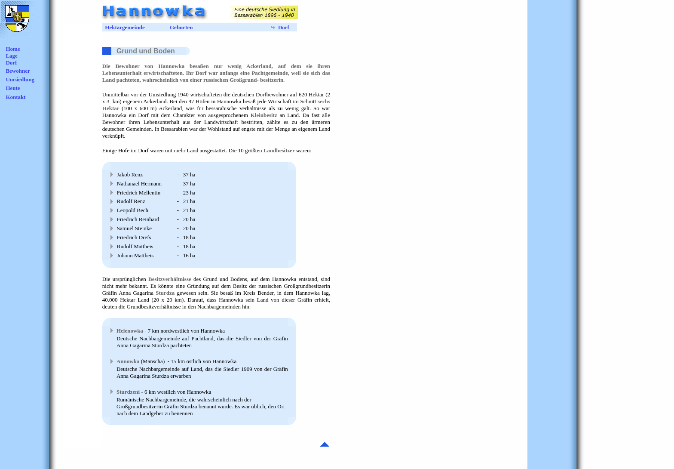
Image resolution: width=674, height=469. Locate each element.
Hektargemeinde (124, 27)
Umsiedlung (20, 79)
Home (13, 49)
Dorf (11, 62)
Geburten (181, 27)
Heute (13, 88)
